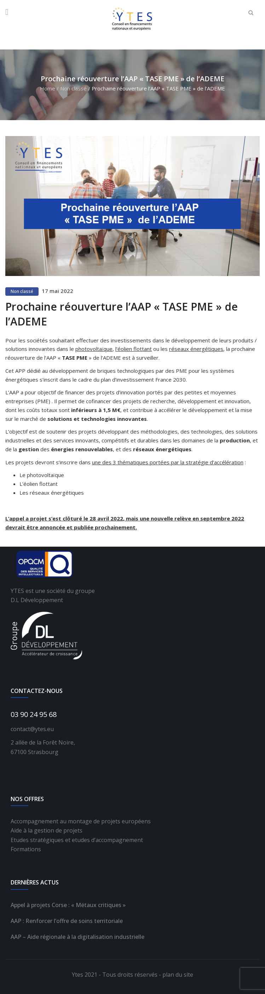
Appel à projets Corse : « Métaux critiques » (68, 905)
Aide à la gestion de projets (46, 830)
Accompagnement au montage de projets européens (81, 821)
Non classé (73, 88)
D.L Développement (37, 600)
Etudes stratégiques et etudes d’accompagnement (77, 840)
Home (47, 88)
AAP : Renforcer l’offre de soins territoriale (67, 921)
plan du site (177, 974)
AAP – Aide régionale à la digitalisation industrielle (77, 937)
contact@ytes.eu (32, 729)
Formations (26, 849)
